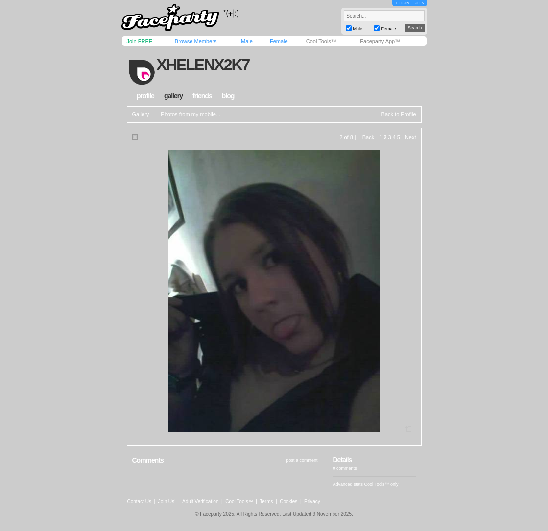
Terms (266, 501)
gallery (173, 96)
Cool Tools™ (321, 41)
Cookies (288, 501)
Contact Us (139, 501)
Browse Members (196, 41)
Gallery (140, 114)
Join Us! (167, 501)
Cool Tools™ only (381, 484)
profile (145, 96)
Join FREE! (140, 41)
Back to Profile (398, 114)
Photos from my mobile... (190, 114)
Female (279, 41)
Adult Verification (200, 501)
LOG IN (402, 3)
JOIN (419, 3)
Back (368, 137)
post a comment (301, 460)
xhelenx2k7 (202, 64)
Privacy (312, 501)
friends (202, 96)
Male (247, 41)
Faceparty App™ (380, 41)
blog (228, 96)
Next (410, 137)
